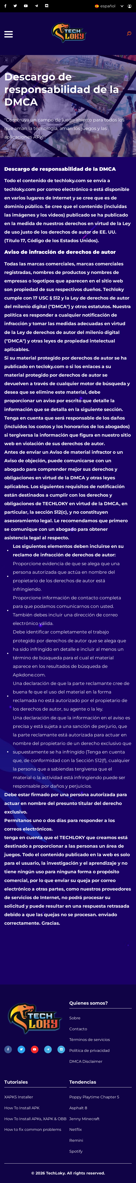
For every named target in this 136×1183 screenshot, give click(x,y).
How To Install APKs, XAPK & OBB (35, 1119)
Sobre (74, 1018)
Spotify (76, 1151)
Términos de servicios (89, 1039)
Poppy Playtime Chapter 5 (94, 1097)
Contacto (78, 1029)
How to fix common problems (32, 1129)
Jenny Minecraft (84, 1119)
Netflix (75, 1129)
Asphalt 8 (78, 1108)
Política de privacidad (89, 1050)
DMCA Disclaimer (85, 1061)
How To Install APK (21, 1108)
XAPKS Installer (18, 1097)
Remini (76, 1140)
